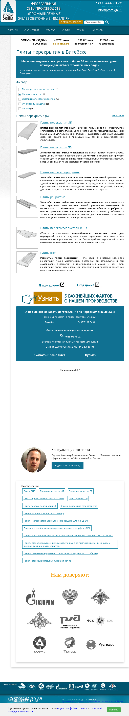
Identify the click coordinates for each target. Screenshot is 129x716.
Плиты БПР (48, 252)
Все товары (118, 115)
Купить (90, 355)
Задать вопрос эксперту (67, 465)
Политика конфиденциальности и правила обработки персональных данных (89, 701)
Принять (113, 709)
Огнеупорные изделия (34, 104)
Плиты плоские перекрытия (59, 172)
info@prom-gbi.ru (110, 10)
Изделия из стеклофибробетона (39, 99)
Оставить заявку (71, 22)
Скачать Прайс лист (49, 355)
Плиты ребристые (52, 197)
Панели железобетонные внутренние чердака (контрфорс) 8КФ (57, 528)
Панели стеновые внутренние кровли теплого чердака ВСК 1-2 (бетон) (61, 553)
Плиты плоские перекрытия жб (40, 506)
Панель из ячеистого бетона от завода (44, 513)
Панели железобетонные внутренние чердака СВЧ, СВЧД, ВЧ (56, 521)
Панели (26, 108)
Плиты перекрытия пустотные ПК (63, 228)
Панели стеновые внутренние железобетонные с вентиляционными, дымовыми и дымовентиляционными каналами (67, 544)
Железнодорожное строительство (79, 506)
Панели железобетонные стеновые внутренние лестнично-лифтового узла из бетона (68, 535)
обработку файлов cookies (72, 708)
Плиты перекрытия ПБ (56, 147)
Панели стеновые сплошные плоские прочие (47, 561)
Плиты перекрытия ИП (56, 122)
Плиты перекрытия (32, 94)
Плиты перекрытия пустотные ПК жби (44, 498)
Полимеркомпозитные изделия (39, 89)
